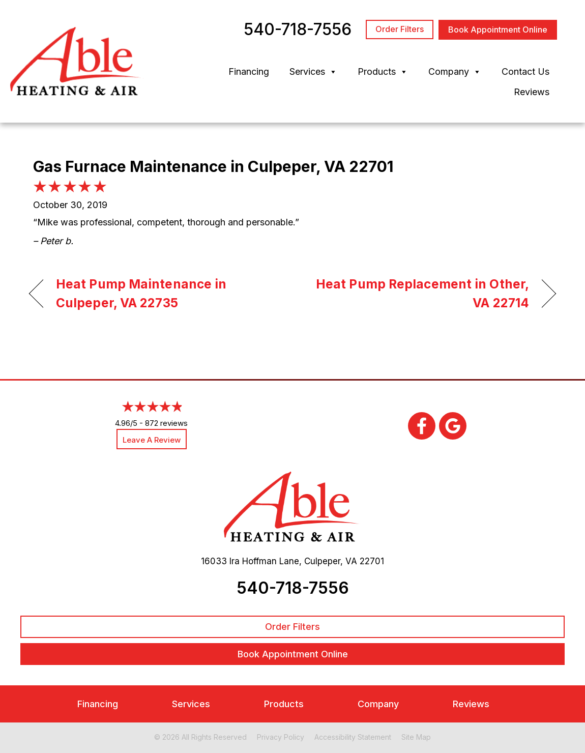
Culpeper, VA (330, 561)
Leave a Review (152, 440)
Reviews (531, 91)
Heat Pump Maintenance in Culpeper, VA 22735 (141, 293)
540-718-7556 (293, 588)
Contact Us (525, 71)
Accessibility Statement (352, 737)
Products (383, 72)
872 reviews (166, 423)
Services (313, 72)
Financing (248, 71)
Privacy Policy (280, 737)
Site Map (416, 737)
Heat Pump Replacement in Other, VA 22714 (418, 293)
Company (454, 72)
